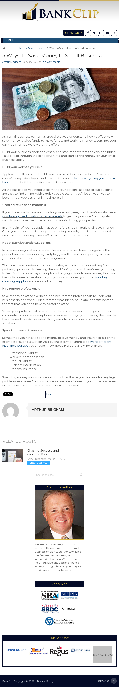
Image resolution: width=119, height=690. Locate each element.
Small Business (38, 462)
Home (11, 48)
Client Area (73, 32)
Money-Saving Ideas (31, 48)
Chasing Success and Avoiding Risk (43, 452)
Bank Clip (7, 681)
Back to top (106, 681)
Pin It (50, 394)
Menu (10, 40)
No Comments (51, 61)
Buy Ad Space (102, 654)
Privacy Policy (45, 681)
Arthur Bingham (11, 61)
